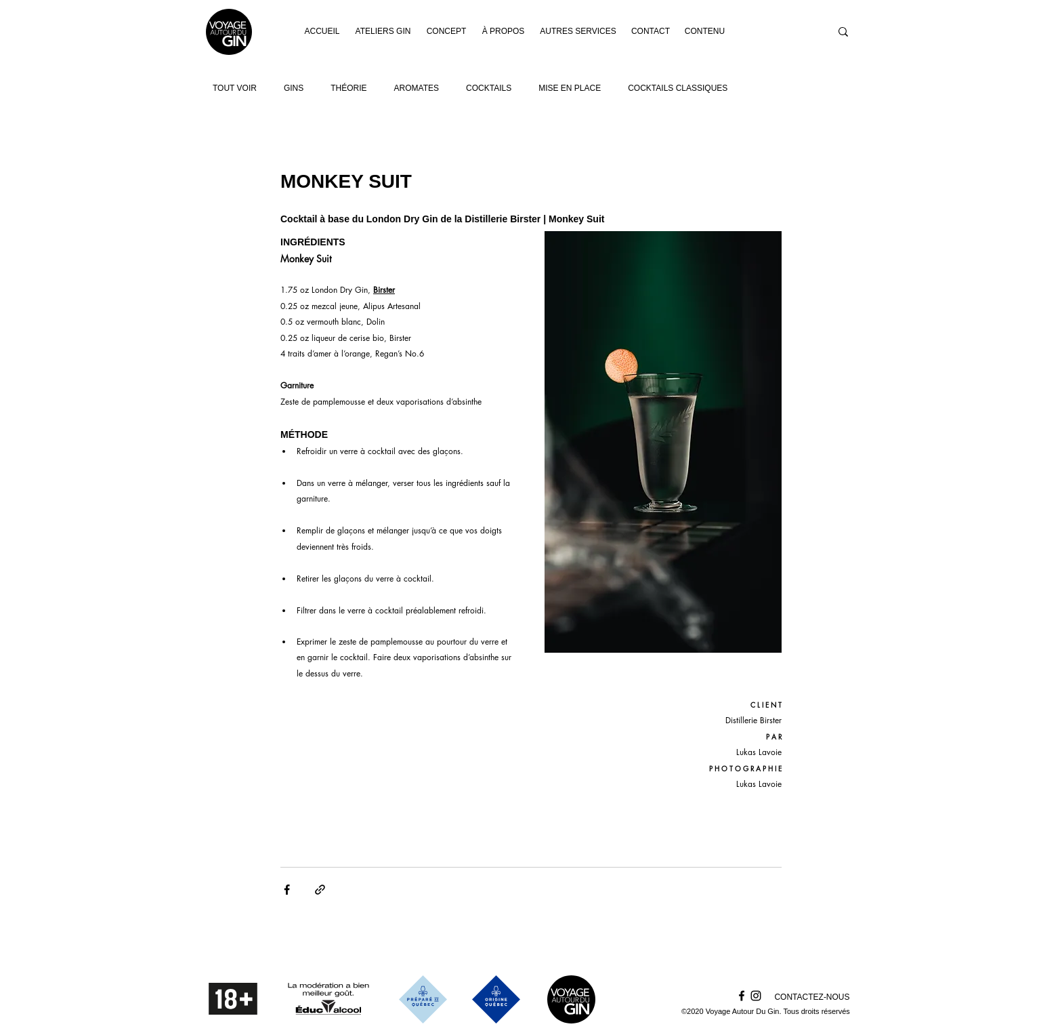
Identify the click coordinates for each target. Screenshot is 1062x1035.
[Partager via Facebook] (286, 889)
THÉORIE (348, 88)
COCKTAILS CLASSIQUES (677, 88)
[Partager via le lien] (320, 889)
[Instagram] (756, 995)
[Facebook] (741, 995)
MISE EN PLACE (569, 88)
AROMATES (416, 88)
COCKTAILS (488, 88)
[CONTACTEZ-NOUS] (812, 998)
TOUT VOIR (235, 88)
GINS (293, 88)
